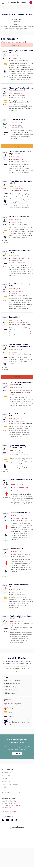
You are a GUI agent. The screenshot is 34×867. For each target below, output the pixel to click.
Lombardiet (20, 322)
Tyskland (14, 352)
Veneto (19, 125)
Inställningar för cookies (11, 793)
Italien (14, 125)
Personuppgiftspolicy (10, 784)
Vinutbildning (7, 776)
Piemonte (21, 554)
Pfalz (19, 352)
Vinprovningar (7, 773)
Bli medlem (6, 781)
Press (4, 787)
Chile (13, 390)
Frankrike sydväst (24, 258)
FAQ (3, 790)
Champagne (22, 58)
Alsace (20, 159)
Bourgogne (24, 487)
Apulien (18, 592)
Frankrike (14, 58)
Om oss (4, 778)
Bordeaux (23, 518)
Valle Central (20, 390)
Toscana (19, 623)
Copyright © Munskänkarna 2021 (11, 811)
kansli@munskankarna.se (14, 805)
